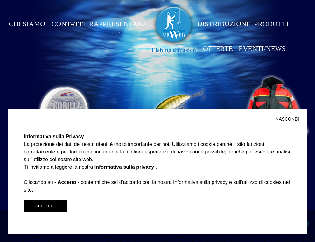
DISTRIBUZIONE (223, 24)
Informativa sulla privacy (124, 167)
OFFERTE (218, 49)
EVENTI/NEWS (262, 49)
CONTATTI (68, 24)
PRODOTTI (271, 24)
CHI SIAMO (27, 24)
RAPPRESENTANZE (120, 24)
